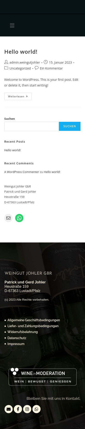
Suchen (9, 119)
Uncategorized (20, 68)
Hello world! (20, 51)
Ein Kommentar (51, 68)
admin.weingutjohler (25, 62)
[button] (12, 25)
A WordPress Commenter (21, 172)
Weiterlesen (20, 95)
